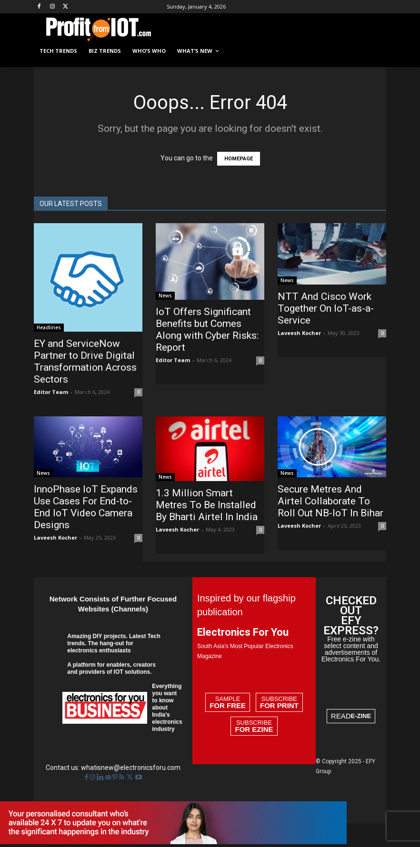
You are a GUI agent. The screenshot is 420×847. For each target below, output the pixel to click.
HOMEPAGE (238, 159)
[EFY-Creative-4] (173, 842)
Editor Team (51, 391)
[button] (375, 51)
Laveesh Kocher (299, 332)
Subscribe (279, 702)
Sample (228, 702)
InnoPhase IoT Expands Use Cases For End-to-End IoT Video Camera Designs (86, 507)
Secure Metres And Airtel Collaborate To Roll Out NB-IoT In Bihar (330, 501)
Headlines (49, 327)
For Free (228, 705)
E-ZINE (361, 715)
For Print (279, 705)
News (165, 295)
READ (351, 716)
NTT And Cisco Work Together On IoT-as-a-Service (326, 308)
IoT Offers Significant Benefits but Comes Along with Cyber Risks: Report (207, 329)
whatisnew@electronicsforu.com (130, 767)
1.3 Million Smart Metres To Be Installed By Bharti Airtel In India (207, 504)
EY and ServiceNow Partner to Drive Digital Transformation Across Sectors (85, 361)
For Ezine (254, 729)
